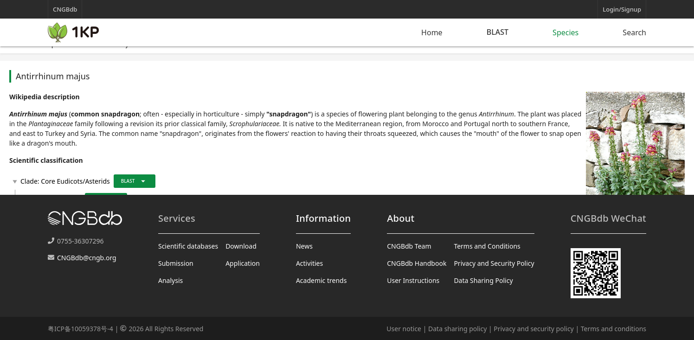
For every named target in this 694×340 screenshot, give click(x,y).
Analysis (170, 280)
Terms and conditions (613, 328)
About (400, 218)
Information (323, 218)
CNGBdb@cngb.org (86, 257)
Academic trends (321, 280)
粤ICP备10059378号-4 (80, 328)
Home (432, 32)
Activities (309, 263)
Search (634, 32)
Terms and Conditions (487, 246)
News (304, 246)
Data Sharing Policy (483, 280)
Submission (175, 263)
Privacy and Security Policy (494, 263)
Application (242, 263)
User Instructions (413, 280)
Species (565, 32)
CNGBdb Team (409, 246)
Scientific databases (188, 246)
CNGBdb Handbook (416, 263)
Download (241, 246)
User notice (403, 328)
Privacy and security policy (533, 328)
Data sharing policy (457, 328)
